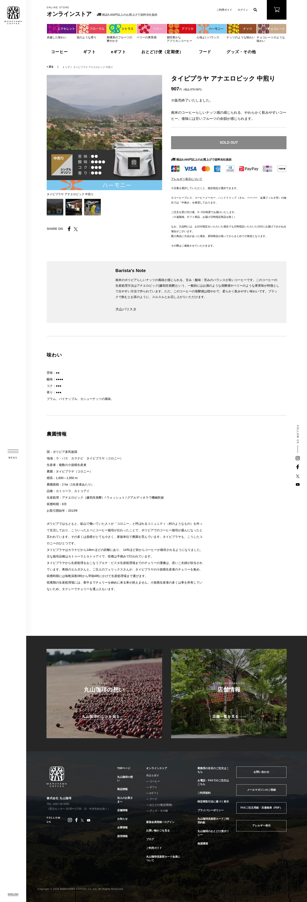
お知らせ (122, 818)
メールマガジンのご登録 (261, 789)
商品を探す (152, 775)
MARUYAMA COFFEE (13, 15)
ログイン (243, 9)
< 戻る (50, 67)
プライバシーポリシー (210, 810)
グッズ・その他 (241, 52)
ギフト (89, 52)
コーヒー (59, 52)
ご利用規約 (204, 792)
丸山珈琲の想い (125, 778)
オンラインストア (156, 768)
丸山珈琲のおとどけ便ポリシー (213, 833)
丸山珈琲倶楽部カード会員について (163, 858)
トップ (66, 67)
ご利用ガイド (224, 9)
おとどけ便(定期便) (160, 805)
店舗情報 (122, 810)
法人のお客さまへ (125, 799)
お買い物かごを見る (158, 830)
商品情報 (122, 789)
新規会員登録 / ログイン (160, 822)
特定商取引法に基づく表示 (213, 801)
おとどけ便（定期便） (162, 52)
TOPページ (123, 768)
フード (205, 52)
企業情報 (122, 827)
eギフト (118, 52)
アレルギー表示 (261, 825)
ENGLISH (13, 894)
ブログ (150, 839)
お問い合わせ (261, 771)
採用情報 (122, 836)
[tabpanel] (104, 132)
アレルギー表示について (186, 179)
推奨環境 (202, 843)
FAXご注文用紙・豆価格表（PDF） (261, 807)
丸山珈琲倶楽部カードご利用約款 (213, 820)
